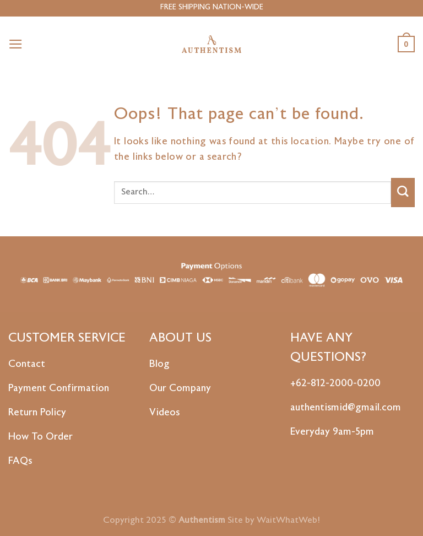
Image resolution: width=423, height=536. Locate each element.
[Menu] (15, 44)
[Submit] (403, 192)
